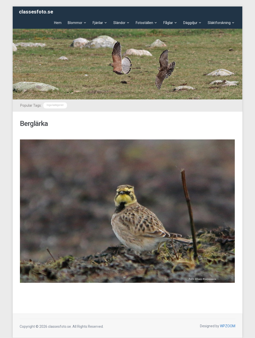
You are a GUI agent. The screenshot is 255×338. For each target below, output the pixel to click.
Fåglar (168, 23)
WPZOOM (227, 326)
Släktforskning (219, 23)
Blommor (75, 23)
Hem (58, 23)
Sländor (119, 23)
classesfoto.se (36, 12)
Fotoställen (144, 23)
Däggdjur (190, 23)
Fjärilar (98, 23)
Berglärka (34, 123)
